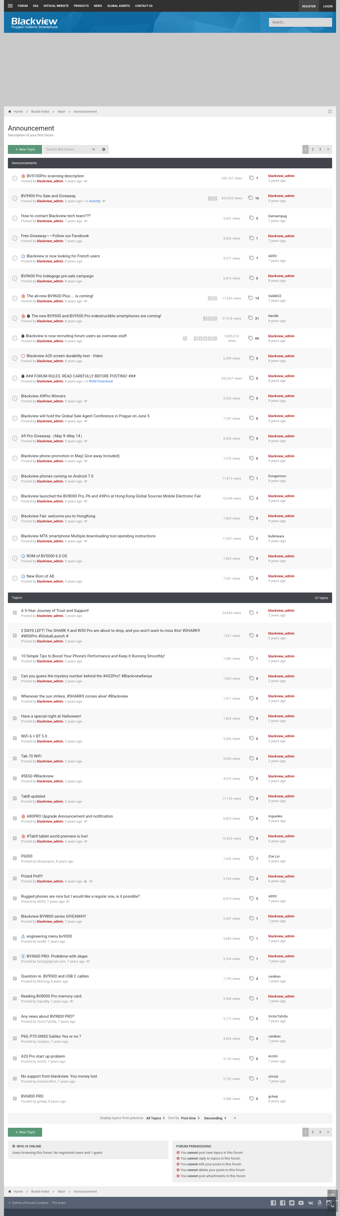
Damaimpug (277, 216)
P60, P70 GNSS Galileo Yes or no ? (51, 1036)
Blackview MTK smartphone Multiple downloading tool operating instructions (88, 536)
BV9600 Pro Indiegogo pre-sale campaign (57, 276)
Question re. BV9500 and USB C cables (55, 976)
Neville (273, 316)
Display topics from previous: (133, 1118)
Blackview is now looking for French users (63, 256)
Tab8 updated (33, 796)
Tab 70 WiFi (31, 756)
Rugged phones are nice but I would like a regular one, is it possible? (80, 896)
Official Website (56, 6)
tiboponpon (45, 861)
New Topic (25, 149)
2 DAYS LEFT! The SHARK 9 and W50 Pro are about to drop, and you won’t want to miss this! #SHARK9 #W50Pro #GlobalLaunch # (110, 633)
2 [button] (313, 149)
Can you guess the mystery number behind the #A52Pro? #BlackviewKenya (86, 676)
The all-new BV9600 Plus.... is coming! (60, 296)
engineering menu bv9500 (49, 936)
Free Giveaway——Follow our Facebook (55, 235)
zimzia (273, 1076)
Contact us (144, 6)
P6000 (26, 856)
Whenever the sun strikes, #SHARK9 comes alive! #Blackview (74, 696)
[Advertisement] (170, 69)
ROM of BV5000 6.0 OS (47, 556)
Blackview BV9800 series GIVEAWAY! (53, 916)
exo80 (41, 941)
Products (81, 6)
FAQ (35, 6)
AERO (272, 256)
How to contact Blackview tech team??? (56, 216)
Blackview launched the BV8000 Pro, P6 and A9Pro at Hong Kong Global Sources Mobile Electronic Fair (111, 496)
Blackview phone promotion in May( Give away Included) (70, 456)
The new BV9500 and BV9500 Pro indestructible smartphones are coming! (96, 316)
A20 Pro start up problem (43, 1056)
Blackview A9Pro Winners (43, 396)
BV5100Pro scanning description (55, 176)
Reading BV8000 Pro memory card (51, 996)
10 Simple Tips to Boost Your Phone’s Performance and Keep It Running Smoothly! (93, 656)
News (98, 6)
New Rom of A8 (40, 576)
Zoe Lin (274, 856)
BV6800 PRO (32, 1096)
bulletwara (276, 536)
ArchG (42, 1061)
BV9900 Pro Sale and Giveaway (48, 196)
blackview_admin (50, 181)
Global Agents (118, 6)
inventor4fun (46, 1081)
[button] (328, 149)
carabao (274, 976)
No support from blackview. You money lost (59, 1076)
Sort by (185, 1118)
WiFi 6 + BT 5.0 (34, 736)
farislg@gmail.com (51, 961)
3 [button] (320, 149)
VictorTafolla (47, 1021)
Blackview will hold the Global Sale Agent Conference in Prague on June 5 (85, 416)
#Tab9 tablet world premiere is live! (57, 836)
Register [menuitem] (309, 6)
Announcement (31, 128)
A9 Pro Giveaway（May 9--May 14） (52, 436)
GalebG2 (274, 296)
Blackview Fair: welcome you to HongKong (58, 516)
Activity (95, 201)
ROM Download (101, 381)
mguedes (275, 816)
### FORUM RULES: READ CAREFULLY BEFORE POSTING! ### (81, 376)
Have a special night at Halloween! (51, 716)
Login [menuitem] (328, 6)
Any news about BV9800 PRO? (47, 1016)
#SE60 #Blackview (37, 776)
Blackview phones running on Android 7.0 (57, 476)
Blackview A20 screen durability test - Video (65, 356)
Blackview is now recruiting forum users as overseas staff (76, 336)
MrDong (43, 981)
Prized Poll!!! (32, 876)
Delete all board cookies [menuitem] (28, 1203)
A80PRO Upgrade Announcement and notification (70, 816)
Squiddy (43, 1001)
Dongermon (277, 476)
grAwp (42, 1101)
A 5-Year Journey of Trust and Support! (55, 610)
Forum (23, 6)
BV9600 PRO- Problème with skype (57, 956)
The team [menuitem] (59, 1203)
